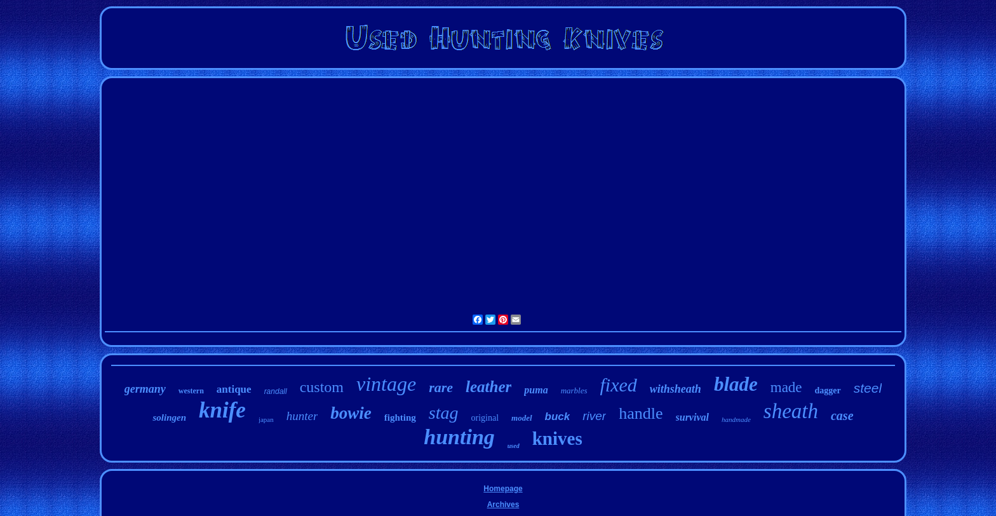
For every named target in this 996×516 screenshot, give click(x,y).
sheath (791, 411)
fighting (400, 417)
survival (692, 417)
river (594, 416)
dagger (828, 390)
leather (488, 386)
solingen (169, 417)
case (842, 416)
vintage (386, 383)
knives (557, 438)
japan (266, 419)
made (786, 387)
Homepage (502, 488)
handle (641, 413)
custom (322, 387)
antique (234, 389)
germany (145, 389)
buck (557, 417)
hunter (302, 416)
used (514, 445)
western (191, 390)
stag (444, 413)
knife (222, 410)
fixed (618, 384)
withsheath (675, 389)
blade (736, 384)
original (485, 418)
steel (868, 388)
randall (275, 391)
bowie (351, 413)
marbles (574, 390)
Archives (503, 504)
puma (536, 389)
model (521, 418)
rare (441, 387)
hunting (459, 437)
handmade (736, 419)
